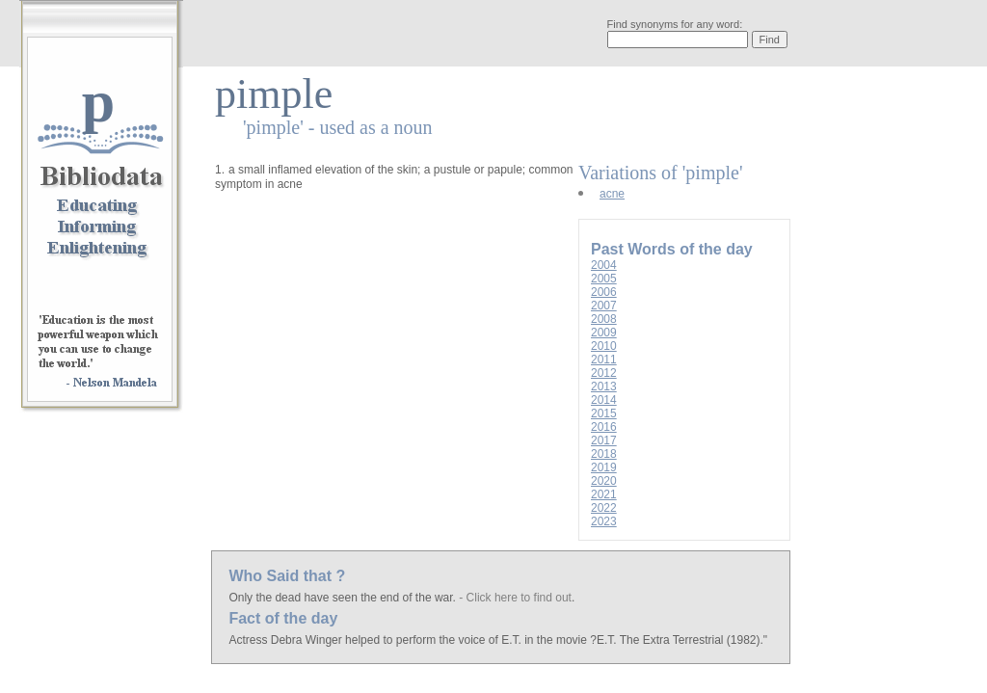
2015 (604, 413)
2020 (604, 481)
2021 (604, 494)
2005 (604, 278)
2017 (604, 440)
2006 (604, 292)
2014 (604, 400)
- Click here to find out (515, 597)
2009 (604, 332)
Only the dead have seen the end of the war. (343, 597)
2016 (604, 427)
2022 (604, 508)
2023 (604, 521)
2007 (604, 305)
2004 (604, 265)
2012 (604, 373)
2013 (604, 386)
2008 (604, 319)
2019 (604, 467)
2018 (604, 454)
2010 (604, 346)
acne (612, 193)
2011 (604, 359)
